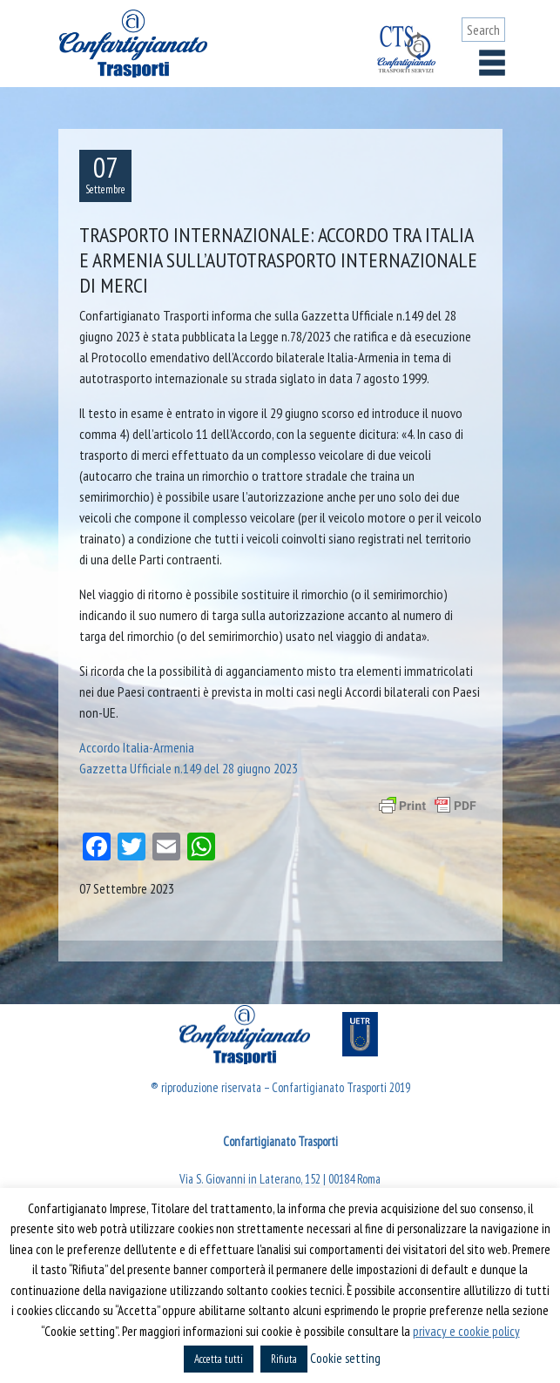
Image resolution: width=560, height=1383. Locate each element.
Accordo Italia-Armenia (136, 747)
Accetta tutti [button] (218, 1359)
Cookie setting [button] (345, 1358)
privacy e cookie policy (466, 1331)
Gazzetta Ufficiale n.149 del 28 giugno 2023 (188, 768)
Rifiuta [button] (284, 1359)
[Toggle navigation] (492, 62)
